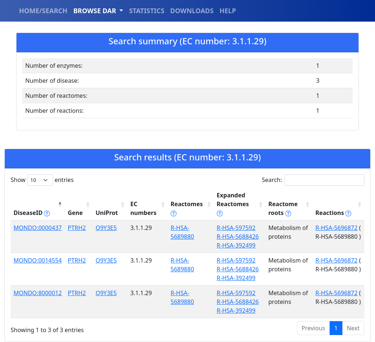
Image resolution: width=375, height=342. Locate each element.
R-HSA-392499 (236, 245)
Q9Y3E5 (106, 228)
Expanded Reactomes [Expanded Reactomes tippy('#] (233, 204)
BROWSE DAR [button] (95, 10)
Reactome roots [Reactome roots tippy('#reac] (283, 208)
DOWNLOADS (192, 10)
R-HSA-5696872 (336, 228)
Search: (313, 180)
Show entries (42, 180)
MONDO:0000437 (38, 228)
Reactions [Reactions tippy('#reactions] (333, 213)
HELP (227, 10)
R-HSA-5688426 (238, 237)
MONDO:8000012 (38, 293)
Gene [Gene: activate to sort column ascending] (75, 213)
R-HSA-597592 (236, 228)
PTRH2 (77, 228)
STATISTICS (146, 10)
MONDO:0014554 (38, 260)
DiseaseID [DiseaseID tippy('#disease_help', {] (32, 213)
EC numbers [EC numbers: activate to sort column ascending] (143, 208)
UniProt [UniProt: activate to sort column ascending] (107, 213)
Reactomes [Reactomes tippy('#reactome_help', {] (187, 208)
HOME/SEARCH (43, 10)
